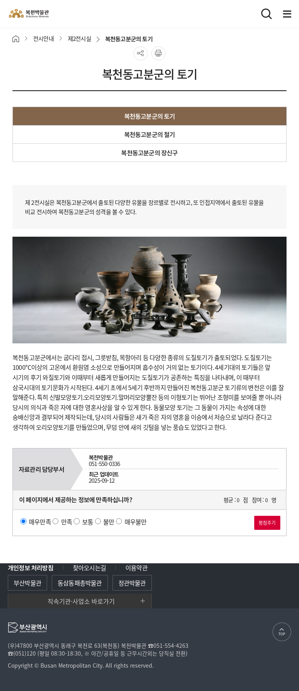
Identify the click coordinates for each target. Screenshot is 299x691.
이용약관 (136, 567)
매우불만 (136, 521)
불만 (108, 521)
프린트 (158, 53)
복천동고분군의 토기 (149, 116)
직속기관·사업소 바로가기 (81, 601)
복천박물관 (46, 13)
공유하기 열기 (141, 53)
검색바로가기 (266, 14)
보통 (87, 521)
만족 (66, 521)
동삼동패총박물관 (80, 582)
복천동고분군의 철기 (149, 134)
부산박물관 (27, 582)
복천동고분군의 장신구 (149, 152)
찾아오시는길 (89, 567)
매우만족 (40, 521)
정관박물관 (132, 582)
